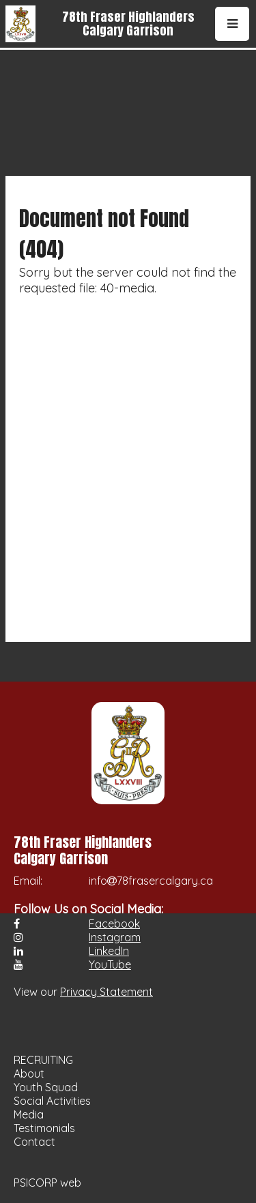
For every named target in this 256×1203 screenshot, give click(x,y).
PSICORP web (47, 1182)
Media (29, 1114)
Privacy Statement (106, 992)
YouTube (110, 964)
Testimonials (44, 1128)
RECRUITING (43, 1060)
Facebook (114, 923)
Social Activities (52, 1101)
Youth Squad (46, 1087)
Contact (34, 1141)
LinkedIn (109, 951)
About (29, 1073)
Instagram (115, 937)
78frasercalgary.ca (165, 880)
